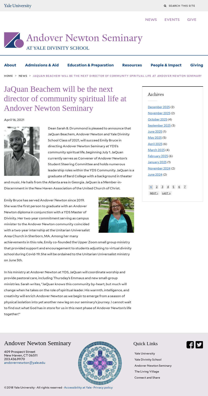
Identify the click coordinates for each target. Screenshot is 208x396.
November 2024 (159, 168)
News (23, 76)
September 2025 (159, 125)
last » (166, 193)
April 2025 (155, 144)
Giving (196, 64)
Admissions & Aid (42, 64)
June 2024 (155, 174)
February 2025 (158, 156)
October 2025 (157, 119)
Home (8, 76)
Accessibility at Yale (78, 387)
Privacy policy (103, 387)
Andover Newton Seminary (84, 38)
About (10, 64)
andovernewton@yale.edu (24, 363)
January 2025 (157, 162)
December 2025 (159, 107)
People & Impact (166, 64)
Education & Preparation (90, 64)
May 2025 (155, 137)
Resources (132, 64)
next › (154, 193)
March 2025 (156, 150)
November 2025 (159, 113)
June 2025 (155, 131)
